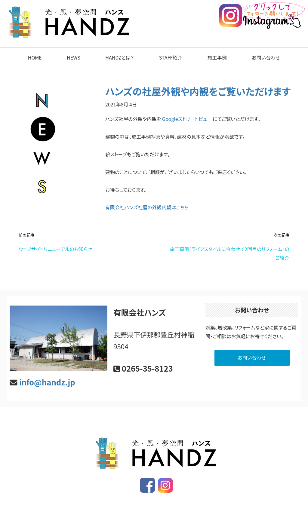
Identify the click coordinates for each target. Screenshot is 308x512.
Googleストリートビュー (187, 118)
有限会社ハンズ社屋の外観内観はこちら (147, 207)
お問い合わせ (266, 57)
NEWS (73, 57)
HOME (35, 57)
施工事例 (217, 57)
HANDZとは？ (119, 57)
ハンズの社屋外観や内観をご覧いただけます (198, 91)
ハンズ (156, 499)
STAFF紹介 (170, 57)
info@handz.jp (47, 382)
